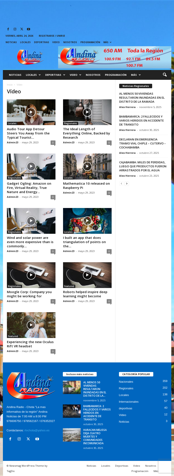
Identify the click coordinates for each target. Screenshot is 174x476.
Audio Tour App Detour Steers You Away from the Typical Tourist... (28, 133)
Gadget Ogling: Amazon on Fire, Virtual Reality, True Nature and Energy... (29, 187)
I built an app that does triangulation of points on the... (84, 241)
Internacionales (129, 401)
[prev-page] (121, 183)
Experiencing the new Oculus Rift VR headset (30, 344)
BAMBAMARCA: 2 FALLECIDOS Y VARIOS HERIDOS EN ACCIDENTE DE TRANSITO (141, 120)
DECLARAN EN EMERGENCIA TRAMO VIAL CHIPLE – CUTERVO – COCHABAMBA (142, 143)
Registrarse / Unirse (52, 35)
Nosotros (70, 42)
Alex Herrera (127, 107)
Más (107, 42)
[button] (165, 75)
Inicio (9, 84)
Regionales (70, 123)
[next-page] (127, 183)
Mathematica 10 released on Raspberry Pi (86, 185)
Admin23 (12, 142)
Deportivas (41, 42)
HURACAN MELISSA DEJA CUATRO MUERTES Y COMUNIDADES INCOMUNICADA (95, 436)
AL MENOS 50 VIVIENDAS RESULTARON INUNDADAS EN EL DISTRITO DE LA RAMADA (142, 98)
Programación (90, 42)
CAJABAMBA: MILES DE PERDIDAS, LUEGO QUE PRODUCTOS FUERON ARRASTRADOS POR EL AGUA (142, 166)
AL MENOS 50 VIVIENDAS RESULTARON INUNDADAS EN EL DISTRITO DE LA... (94, 389)
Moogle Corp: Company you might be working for (29, 294)
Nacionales (126, 381)
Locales (25, 42)
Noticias (11, 42)
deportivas (125, 408)
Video (56, 42)
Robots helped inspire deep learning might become (85, 294)
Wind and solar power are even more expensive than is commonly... (30, 241)
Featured (69, 286)
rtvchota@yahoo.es (37, 430)
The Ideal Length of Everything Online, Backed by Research (86, 133)
